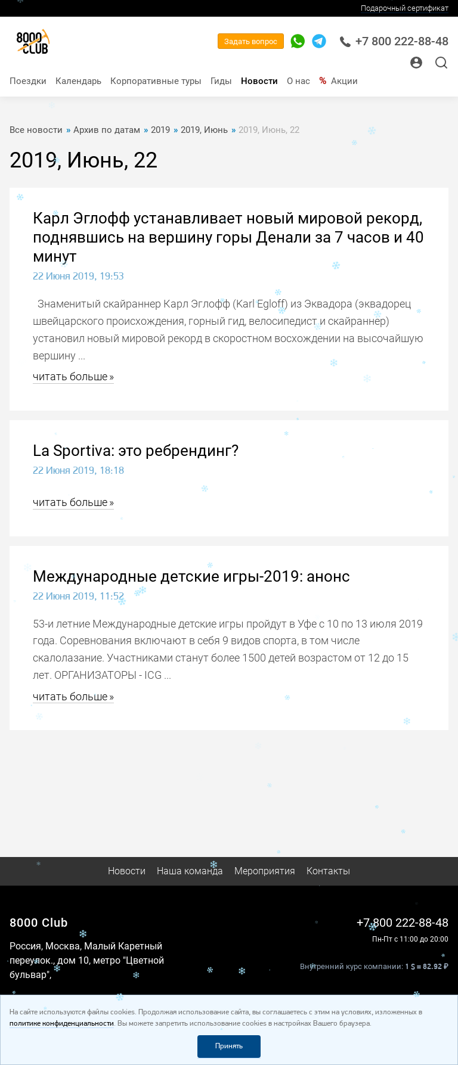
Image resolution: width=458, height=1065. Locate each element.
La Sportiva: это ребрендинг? (136, 450)
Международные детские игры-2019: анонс (191, 576)
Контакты (328, 871)
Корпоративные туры (156, 81)
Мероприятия (264, 871)
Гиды (221, 81)
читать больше (70, 376)
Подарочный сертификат (404, 8)
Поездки (28, 81)
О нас (298, 81)
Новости (259, 81)
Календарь (78, 81)
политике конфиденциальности (62, 1023)
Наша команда (190, 871)
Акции (344, 81)
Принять (229, 1046)
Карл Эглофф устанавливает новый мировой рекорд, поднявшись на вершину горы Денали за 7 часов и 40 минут (228, 237)
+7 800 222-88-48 (393, 41)
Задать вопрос (250, 41)
